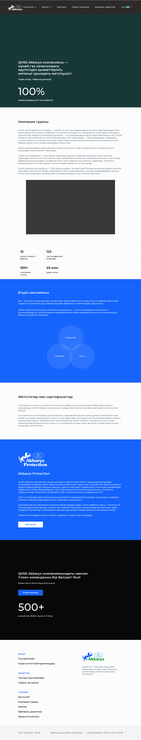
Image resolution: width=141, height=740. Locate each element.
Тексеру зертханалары (31, 678)
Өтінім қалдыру (30, 592)
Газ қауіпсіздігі (26, 658)
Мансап (22, 707)
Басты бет (24, 697)
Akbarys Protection (28, 716)
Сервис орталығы (80, 7)
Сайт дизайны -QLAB (29, 732)
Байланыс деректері (105, 7)
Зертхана (61, 7)
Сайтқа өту (30, 524)
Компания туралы (28, 702)
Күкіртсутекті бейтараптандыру (36, 663)
